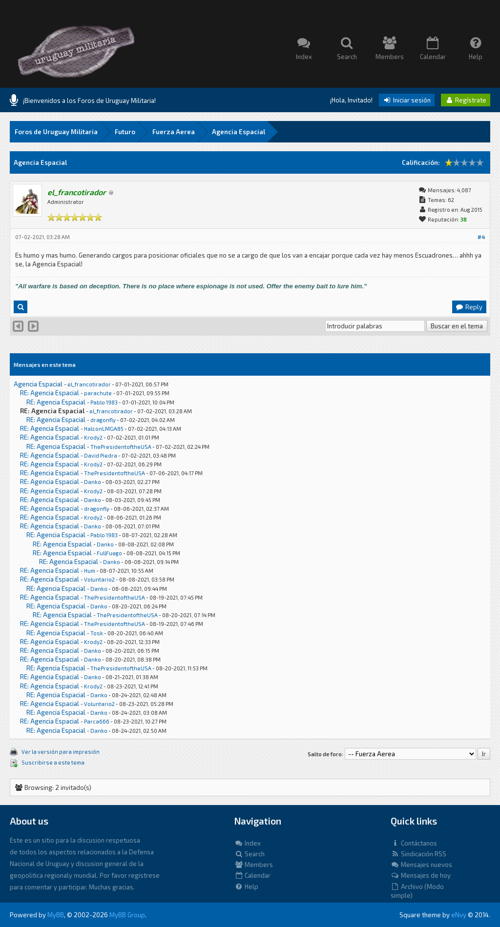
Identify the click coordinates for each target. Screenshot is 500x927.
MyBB (55, 915)
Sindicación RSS (418, 854)
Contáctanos (414, 843)
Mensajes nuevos (421, 864)
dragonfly (103, 420)
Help (246, 886)
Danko (92, 482)
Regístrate (465, 100)
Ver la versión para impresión (60, 751)
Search (249, 854)
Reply (468, 307)
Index (247, 843)
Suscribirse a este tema (52, 762)
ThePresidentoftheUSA (120, 446)
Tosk (96, 633)
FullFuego (109, 553)
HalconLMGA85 (104, 428)
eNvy (458, 915)
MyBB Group (127, 915)
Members (253, 864)
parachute (98, 393)
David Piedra (100, 455)
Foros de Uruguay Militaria (56, 132)
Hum (89, 570)
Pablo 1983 (104, 402)
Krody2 (93, 437)
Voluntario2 (99, 579)
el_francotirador (89, 384)
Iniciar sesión (407, 100)
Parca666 (96, 721)
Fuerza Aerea (173, 132)
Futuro (125, 132)
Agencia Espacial (238, 132)
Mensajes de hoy (421, 875)
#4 (481, 237)
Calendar (252, 875)
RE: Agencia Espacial (49, 393)
